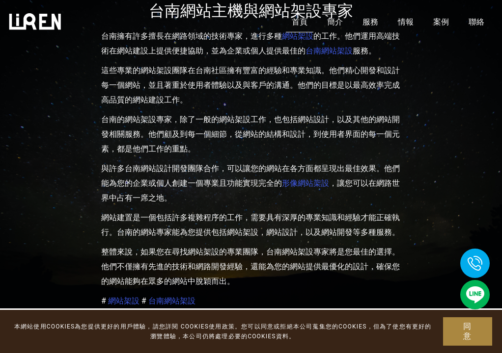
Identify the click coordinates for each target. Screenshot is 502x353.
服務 (370, 21)
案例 (441, 21)
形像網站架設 (305, 183)
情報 (406, 21)
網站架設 (123, 300)
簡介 (335, 21)
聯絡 (476, 21)
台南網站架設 (329, 50)
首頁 (299, 21)
